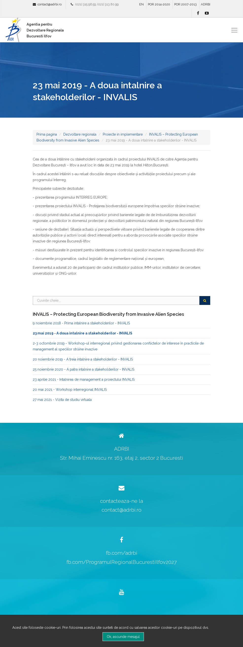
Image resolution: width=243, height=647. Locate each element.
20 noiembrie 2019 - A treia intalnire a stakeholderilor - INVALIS (83, 359)
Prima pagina (46, 134)
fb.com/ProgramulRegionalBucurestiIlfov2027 (122, 562)
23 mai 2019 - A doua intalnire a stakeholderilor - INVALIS (82, 333)
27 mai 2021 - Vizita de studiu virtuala (62, 400)
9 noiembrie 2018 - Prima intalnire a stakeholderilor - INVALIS (81, 323)
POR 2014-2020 (159, 4)
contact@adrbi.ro (49, 4)
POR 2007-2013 (185, 4)
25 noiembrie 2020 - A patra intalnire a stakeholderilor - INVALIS (83, 369)
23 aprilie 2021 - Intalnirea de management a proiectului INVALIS (84, 379)
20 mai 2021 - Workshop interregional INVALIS (70, 390)
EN (141, 4)
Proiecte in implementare (123, 134)
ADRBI (205, 4)
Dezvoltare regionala (79, 134)
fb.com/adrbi (121, 553)
